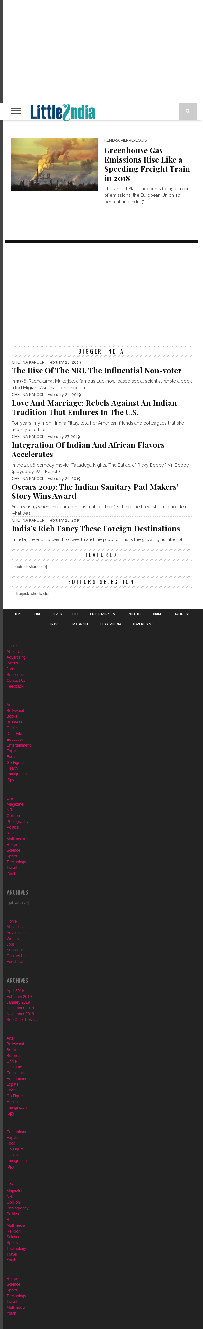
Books (12, 716)
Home (18, 614)
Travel (55, 624)
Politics (135, 614)
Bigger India (110, 624)
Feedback (15, 686)
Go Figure (15, 762)
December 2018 (20, 1008)
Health (12, 768)
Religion (14, 844)
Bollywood (15, 710)
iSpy (10, 780)
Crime (158, 614)
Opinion (13, 816)
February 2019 (19, 996)
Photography (18, 821)
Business (181, 614)
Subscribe (15, 675)
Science (14, 850)
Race (11, 833)
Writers (13, 663)
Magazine (81, 624)
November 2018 (20, 1014)
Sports (12, 856)
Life (75, 614)
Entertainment (103, 614)
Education (15, 739)
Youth (11, 873)
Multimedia (16, 839)
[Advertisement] (102, 294)
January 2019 (18, 1002)
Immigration (17, 774)
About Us (15, 651)
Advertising (142, 624)
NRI (37, 614)
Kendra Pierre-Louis (125, 140)
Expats (56, 614)
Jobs (11, 669)
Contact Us (16, 680)
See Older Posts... (22, 1019)
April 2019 (15, 991)
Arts (10, 705)
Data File (14, 733)
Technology (16, 862)
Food (11, 757)
